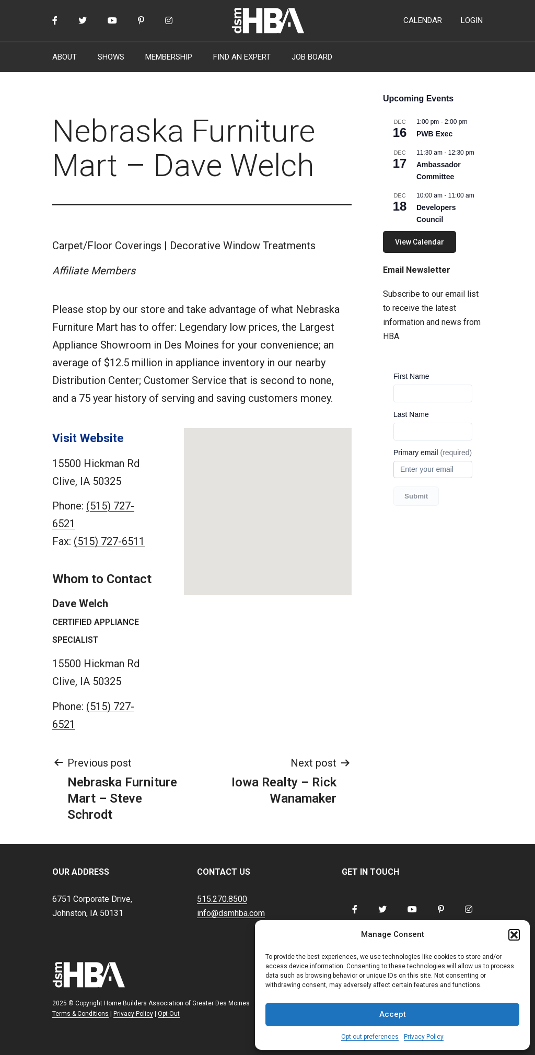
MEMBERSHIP (168, 57)
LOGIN (472, 20)
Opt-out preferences (370, 1036)
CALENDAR (422, 20)
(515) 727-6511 (109, 541)
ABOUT (64, 57)
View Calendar (419, 242)
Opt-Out (169, 1013)
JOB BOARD (312, 57)
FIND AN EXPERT (242, 57)
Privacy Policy (424, 1036)
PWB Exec (434, 134)
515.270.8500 (222, 899)
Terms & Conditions (80, 1013)
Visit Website (88, 438)
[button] (514, 935)
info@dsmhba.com (231, 913)
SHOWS (111, 57)
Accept (392, 1014)
